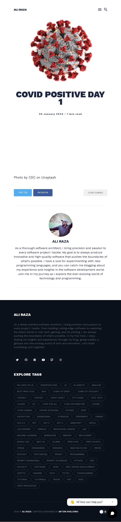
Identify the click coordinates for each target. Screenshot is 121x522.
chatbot (22, 398)
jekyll (92, 423)
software (40, 467)
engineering (43, 417)
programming (77, 454)
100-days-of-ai (25, 385)
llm (84, 429)
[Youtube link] (43, 360)
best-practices (26, 392)
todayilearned (85, 473)
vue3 (80, 480)
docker (70, 410)
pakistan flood (78, 448)
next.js (41, 442)
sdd (92, 461)
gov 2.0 (21, 423)
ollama (56, 442)
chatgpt (38, 398)
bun (44, 392)
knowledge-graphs (64, 429)
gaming (99, 417)
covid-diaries (95, 193)
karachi (42, 429)
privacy (59, 454)
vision (56, 480)
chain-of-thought (88, 392)
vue (69, 480)
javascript (76, 423)
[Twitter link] (17, 360)
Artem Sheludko (68, 512)
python (78, 461)
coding (96, 404)
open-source (93, 442)
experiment (82, 417)
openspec (57, 448)
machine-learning (27, 436)
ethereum (63, 417)
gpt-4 (60, 423)
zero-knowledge (26, 486)
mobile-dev (23, 442)
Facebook (43, 193)
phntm (97, 448)
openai (20, 448)
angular (96, 385)
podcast (22, 454)
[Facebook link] (34, 360)
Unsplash (48, 177)
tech (52, 473)
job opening (24, 429)
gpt (34, 423)
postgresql (41, 454)
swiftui (21, 473)
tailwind (37, 473)
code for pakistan (74, 404)
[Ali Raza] (60, 225)
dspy (83, 410)
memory (67, 436)
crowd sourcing (48, 410)
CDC (32, 177)
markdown (50, 436)
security (22, 467)
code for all (49, 404)
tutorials (40, 480)
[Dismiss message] (112, 502)
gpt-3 (47, 423)
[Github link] (26, 360)
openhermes (38, 448)
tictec (66, 473)
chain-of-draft (61, 392)
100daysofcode (48, 385)
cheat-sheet (58, 398)
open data (72, 442)
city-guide (78, 398)
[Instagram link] (60, 360)
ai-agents (79, 385)
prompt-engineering (28, 461)
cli (33, 404)
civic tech (96, 398)
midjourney (85, 436)
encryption (23, 417)
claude (21, 404)
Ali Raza (20, 9)
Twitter (23, 193)
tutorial (22, 480)
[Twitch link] (52, 360)
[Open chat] (112, 513)
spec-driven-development (80, 467)
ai (65, 385)
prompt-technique (57, 461)
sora (55, 467)
